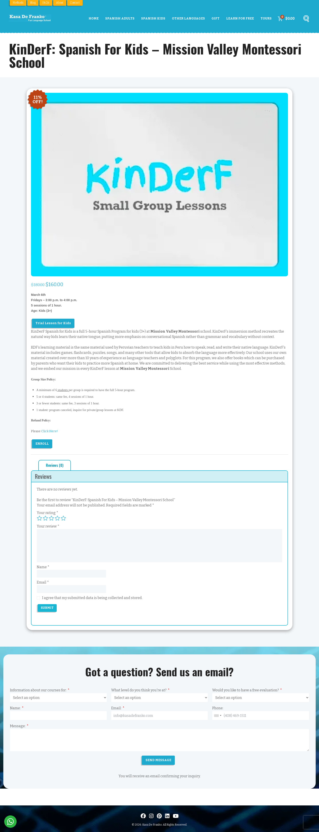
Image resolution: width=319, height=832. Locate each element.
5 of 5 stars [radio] (63, 518)
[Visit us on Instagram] (151, 816)
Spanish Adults (119, 18)
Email (43, 582)
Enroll (42, 444)
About (59, 2)
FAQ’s (45, 2)
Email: (116, 708)
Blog (33, 2)
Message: (17, 726)
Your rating (47, 513)
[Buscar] (306, 19)
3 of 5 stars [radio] (51, 518)
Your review (48, 526)
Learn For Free (240, 18)
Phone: (217, 708)
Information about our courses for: (38, 690)
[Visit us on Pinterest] (159, 816)
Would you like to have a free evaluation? (245, 690)
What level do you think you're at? (139, 690)
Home (94, 18)
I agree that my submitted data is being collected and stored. (92, 598)
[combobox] (217, 715)
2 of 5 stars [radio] (45, 518)
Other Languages (188, 18)
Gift (216, 18)
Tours (266, 18)
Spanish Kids (153, 18)
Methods (18, 2)
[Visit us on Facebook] (143, 816)
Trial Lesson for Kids (53, 323)
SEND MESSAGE (158, 760)
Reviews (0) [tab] (54, 465)
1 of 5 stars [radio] (39, 518)
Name (43, 567)
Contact (75, 2)
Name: (15, 708)
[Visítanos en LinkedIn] (167, 816)
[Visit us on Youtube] (176, 816)
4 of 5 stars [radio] (57, 518)
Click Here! (49, 431)
